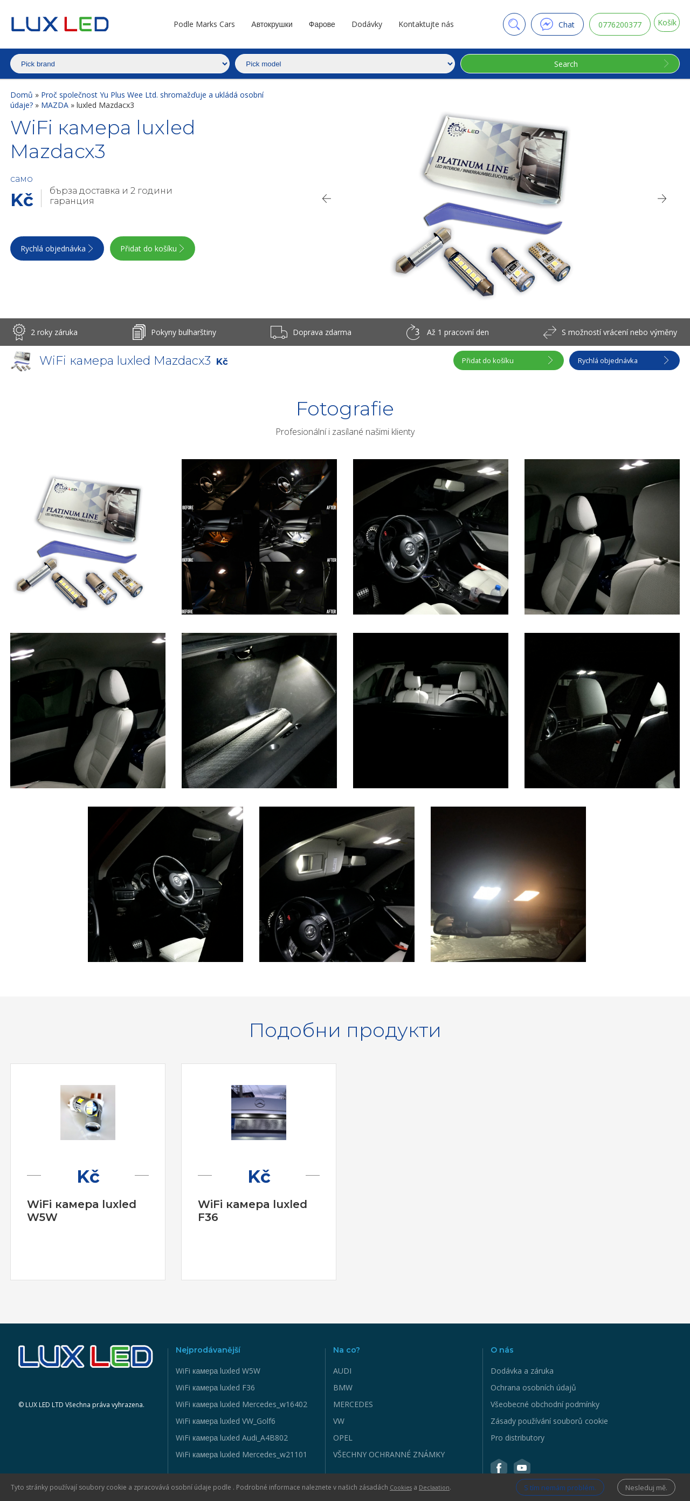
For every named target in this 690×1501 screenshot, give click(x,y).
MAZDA (56, 105)
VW (338, 1421)
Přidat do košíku (169, 252)
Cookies (402, 1486)
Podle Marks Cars (198, 24)
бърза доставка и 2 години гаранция (111, 196)
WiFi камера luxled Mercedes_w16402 (241, 1404)
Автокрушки (265, 24)
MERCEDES (353, 1404)
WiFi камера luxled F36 (215, 1387)
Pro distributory (517, 1437)
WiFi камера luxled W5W (218, 1371)
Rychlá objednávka (55, 252)
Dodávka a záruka (522, 1371)
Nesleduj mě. (644, 1487)
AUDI (342, 1371)
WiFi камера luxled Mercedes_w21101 (241, 1454)
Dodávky (360, 24)
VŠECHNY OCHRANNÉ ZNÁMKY (389, 1454)
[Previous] (326, 198)
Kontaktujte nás (419, 24)
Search (562, 64)
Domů (22, 95)
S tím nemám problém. (543, 1487)
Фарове (315, 24)
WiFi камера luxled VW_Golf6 (225, 1421)
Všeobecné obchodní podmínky (545, 1404)
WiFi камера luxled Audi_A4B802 (232, 1437)
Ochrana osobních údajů (533, 1387)
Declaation (438, 1486)
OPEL (343, 1437)
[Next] (662, 198)
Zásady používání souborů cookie (549, 1421)
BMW (343, 1387)
